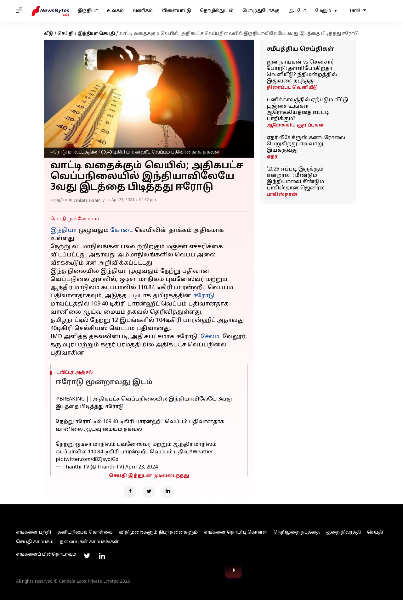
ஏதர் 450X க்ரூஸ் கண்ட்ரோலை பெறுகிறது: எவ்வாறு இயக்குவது (306, 144)
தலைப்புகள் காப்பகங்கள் (89, 542)
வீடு (48, 33)
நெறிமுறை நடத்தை (297, 532)
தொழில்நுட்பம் (217, 11)
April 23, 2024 (141, 467)
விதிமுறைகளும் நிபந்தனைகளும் (158, 532)
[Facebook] (130, 491)
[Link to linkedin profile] (102, 556)
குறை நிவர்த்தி (343, 532)
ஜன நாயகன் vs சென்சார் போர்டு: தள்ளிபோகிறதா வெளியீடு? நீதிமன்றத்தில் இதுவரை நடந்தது (302, 71)
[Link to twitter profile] (86, 556)
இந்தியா (88, 11)
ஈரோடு (203, 296)
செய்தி (65, 33)
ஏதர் (272, 157)
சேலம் (210, 336)
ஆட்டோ (297, 11)
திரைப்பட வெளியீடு (292, 87)
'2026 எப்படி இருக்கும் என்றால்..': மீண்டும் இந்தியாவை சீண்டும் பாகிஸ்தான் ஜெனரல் (296, 178)
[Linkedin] (168, 491)
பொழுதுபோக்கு (261, 11)
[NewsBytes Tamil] (50, 11)
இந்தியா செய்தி (96, 33)
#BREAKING (70, 399)
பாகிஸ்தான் (282, 194)
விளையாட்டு (176, 11)
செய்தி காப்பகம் (35, 542)
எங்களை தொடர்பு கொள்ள (235, 532)
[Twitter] (149, 491)
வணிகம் (143, 11)
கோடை (121, 230)
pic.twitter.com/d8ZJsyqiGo (87, 460)
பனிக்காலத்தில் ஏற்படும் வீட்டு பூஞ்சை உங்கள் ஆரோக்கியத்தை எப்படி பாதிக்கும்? (307, 109)
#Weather (201, 452)
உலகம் (115, 11)
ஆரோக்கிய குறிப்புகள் (295, 125)
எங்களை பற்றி (33, 532)
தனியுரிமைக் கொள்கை (85, 532)
